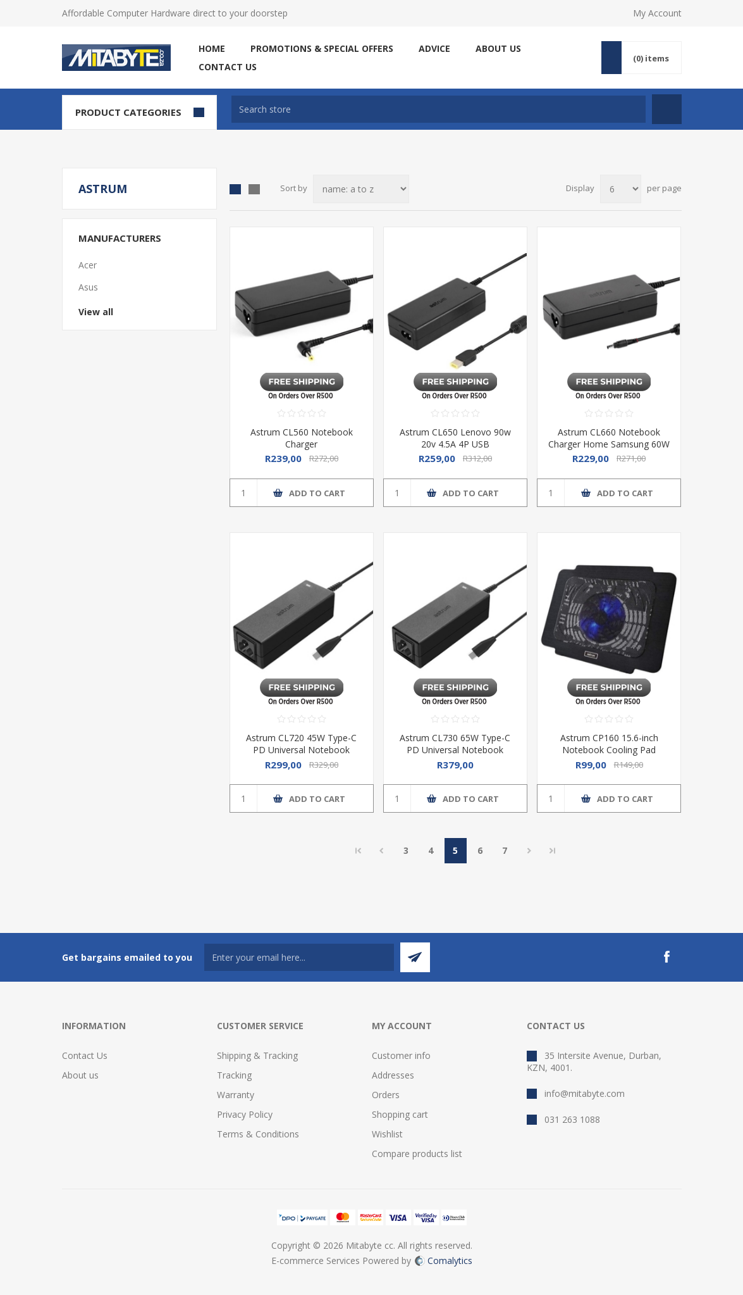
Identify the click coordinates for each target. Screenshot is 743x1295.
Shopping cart (400, 1114)
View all (95, 312)
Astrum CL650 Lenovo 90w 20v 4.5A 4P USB (455, 438)
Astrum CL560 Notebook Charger (301, 438)
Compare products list (417, 1154)
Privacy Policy (245, 1114)
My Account (657, 13)
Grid (235, 189)
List (254, 189)
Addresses (393, 1075)
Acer (87, 265)
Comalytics (443, 1260)
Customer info (401, 1055)
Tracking (234, 1075)
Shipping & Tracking (257, 1055)
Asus (88, 287)
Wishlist (387, 1134)
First (358, 850)
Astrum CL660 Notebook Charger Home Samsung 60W (609, 438)
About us (80, 1075)
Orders (386, 1095)
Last (552, 850)
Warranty (235, 1095)
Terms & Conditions (258, 1134)
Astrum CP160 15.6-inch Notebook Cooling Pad (609, 744)
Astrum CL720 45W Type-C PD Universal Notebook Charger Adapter (301, 750)
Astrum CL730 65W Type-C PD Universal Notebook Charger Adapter (455, 750)
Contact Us (84, 1055)
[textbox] (438, 109)
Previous (382, 850)
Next (530, 850)
